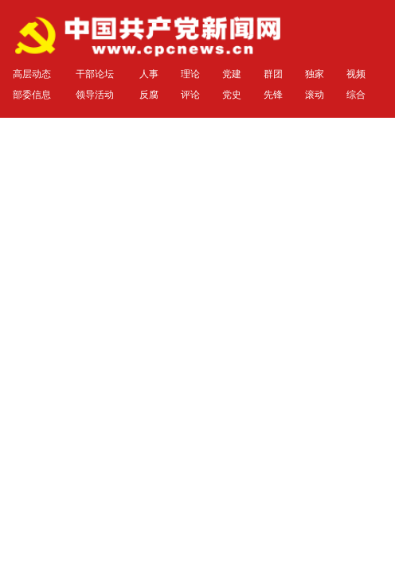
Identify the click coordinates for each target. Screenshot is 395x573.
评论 (190, 94)
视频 (356, 74)
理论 (190, 74)
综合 (356, 94)
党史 (231, 94)
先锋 (273, 94)
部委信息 (32, 94)
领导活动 (95, 94)
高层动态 (32, 74)
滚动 (314, 94)
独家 (314, 74)
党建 (231, 74)
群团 (273, 74)
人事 (148, 74)
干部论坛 (95, 74)
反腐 (148, 94)
